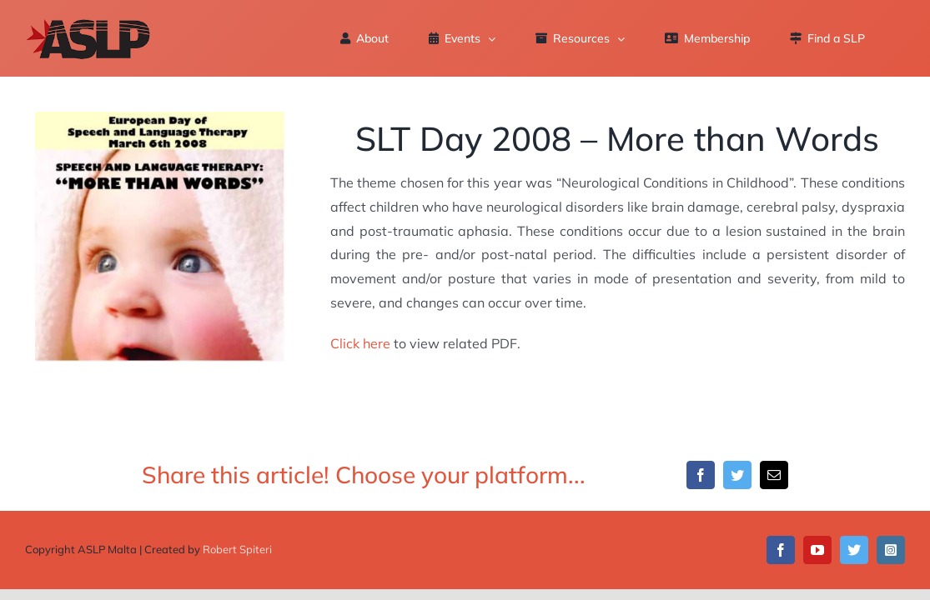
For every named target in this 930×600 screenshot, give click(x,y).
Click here (360, 343)
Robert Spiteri (237, 549)
